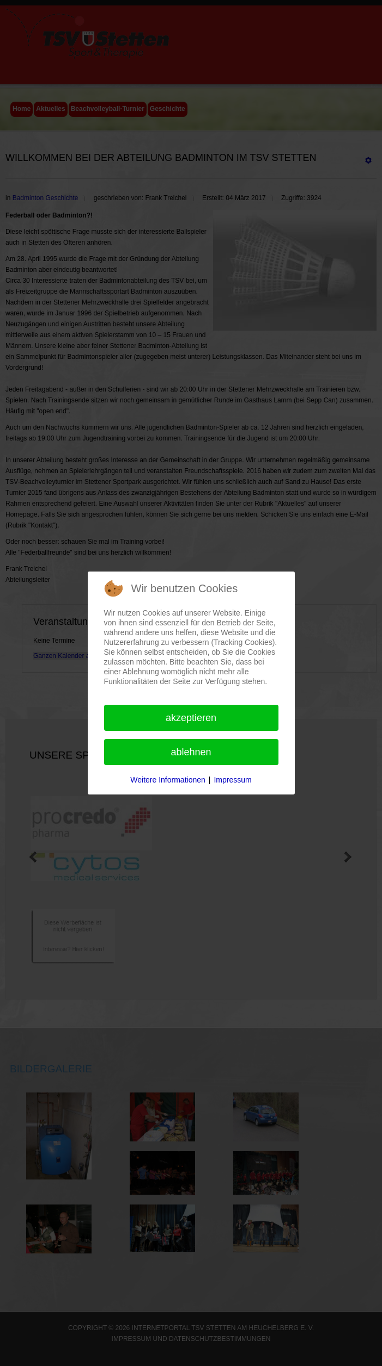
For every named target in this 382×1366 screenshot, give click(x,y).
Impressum (232, 779)
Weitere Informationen (167, 779)
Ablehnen (191, 752)
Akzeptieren (191, 717)
